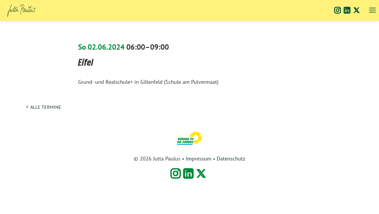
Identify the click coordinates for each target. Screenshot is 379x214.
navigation (372, 10)
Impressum (198, 159)
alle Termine (45, 107)
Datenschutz (231, 159)
